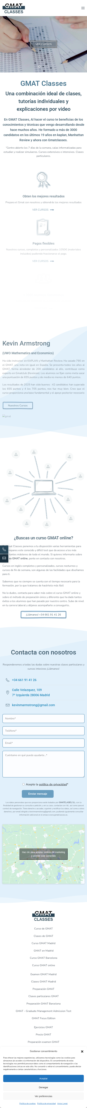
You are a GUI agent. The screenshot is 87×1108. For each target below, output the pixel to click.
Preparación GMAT (43, 989)
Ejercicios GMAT (43, 1027)
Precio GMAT (43, 1034)
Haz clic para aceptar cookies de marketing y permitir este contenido (43, 854)
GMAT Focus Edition (43, 1018)
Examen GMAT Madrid (43, 974)
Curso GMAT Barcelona (43, 958)
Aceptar (43, 1078)
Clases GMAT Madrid (43, 981)
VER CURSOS (43, 44)
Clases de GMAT (43, 936)
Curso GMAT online (43, 965)
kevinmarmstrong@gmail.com (33, 705)
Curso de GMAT (43, 928)
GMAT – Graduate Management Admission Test (43, 1011)
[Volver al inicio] (13, 8)
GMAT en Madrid (43, 950)
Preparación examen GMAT (43, 1042)
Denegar (43, 1087)
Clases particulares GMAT (43, 996)
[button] (82, 1051)
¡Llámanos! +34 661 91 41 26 (43, 614)
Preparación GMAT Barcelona (43, 1003)
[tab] (39, 66)
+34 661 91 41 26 (24, 680)
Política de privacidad (46, 1103)
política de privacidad (53, 784)
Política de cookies (27, 1103)
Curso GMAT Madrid (43, 943)
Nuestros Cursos (18, 405)
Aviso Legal (62, 1103)
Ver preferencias (43, 1096)
